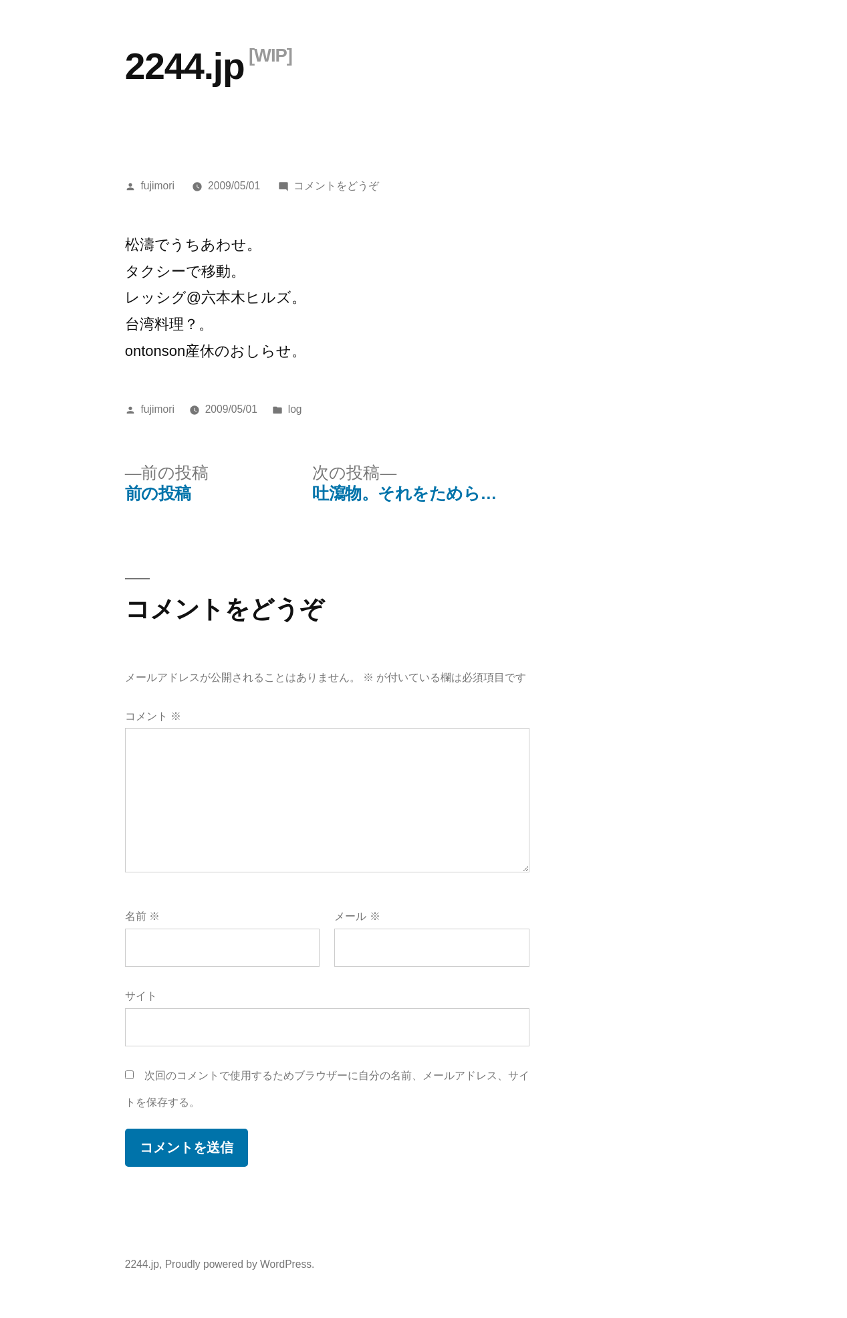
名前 (142, 916)
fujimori (157, 185)
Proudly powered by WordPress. (240, 1264)
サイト (141, 996)
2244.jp (185, 66)
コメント (153, 716)
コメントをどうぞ (336, 185)
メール (357, 916)
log (295, 409)
